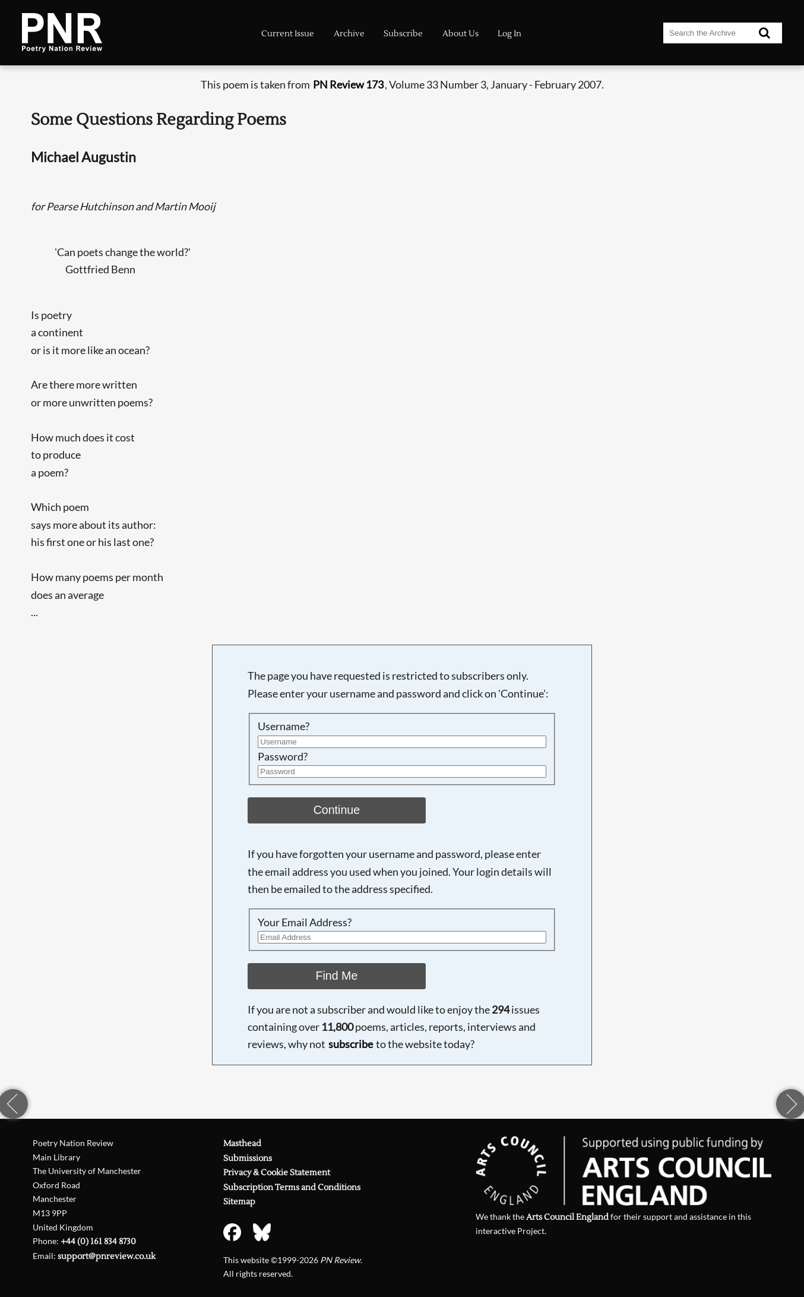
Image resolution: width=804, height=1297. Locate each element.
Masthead (242, 1143)
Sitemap (239, 1201)
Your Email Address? (305, 922)
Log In (509, 33)
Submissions (247, 1158)
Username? (283, 726)
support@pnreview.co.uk (107, 1256)
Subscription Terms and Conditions (291, 1187)
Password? (283, 756)
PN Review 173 (348, 84)
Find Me (336, 975)
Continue (337, 809)
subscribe (350, 1043)
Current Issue (287, 33)
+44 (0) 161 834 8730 (98, 1241)
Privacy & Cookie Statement (276, 1172)
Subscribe (403, 33)
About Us (460, 33)
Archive (349, 33)
